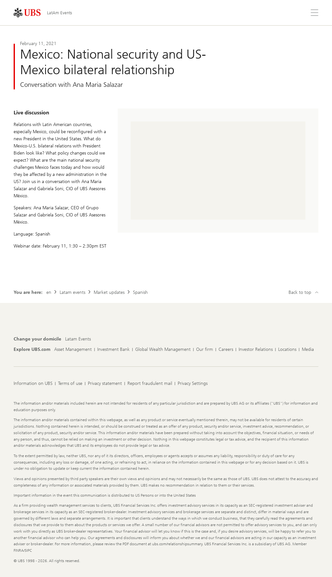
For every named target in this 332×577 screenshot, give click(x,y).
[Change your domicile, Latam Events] (78, 339)
